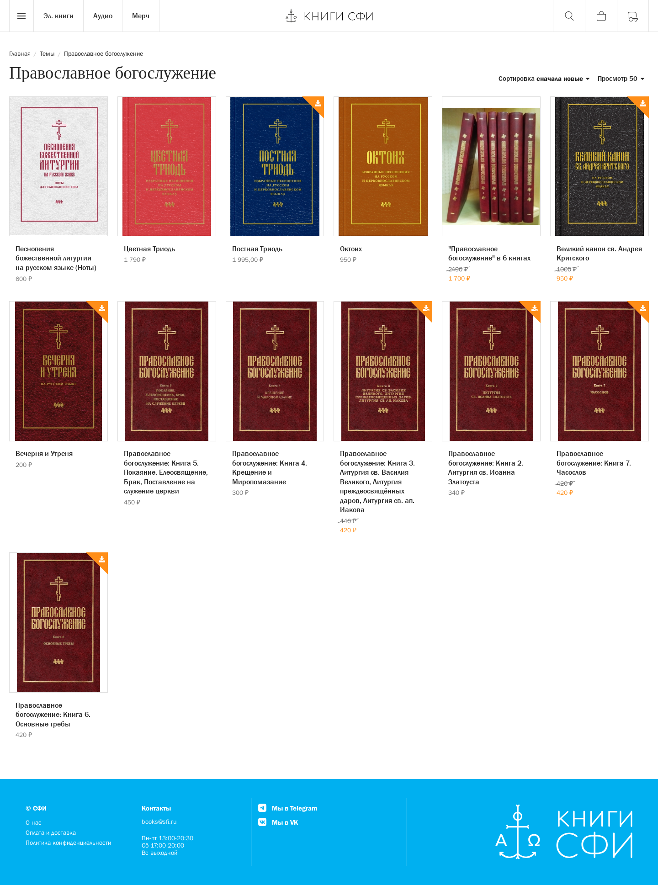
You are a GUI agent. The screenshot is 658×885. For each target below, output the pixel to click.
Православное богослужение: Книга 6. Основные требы (53, 714)
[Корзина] (601, 16)
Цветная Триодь (149, 248)
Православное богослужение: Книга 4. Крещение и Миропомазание (269, 467)
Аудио (102, 15)
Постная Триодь (257, 248)
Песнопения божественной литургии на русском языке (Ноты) (56, 257)
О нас (34, 822)
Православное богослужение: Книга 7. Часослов (594, 462)
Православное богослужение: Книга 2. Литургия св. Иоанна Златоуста (485, 467)
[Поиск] (569, 16)
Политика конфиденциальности (68, 842)
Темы (47, 53)
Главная (20, 53)
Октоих (351, 248)
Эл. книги (58, 15)
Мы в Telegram (287, 808)
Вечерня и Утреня (44, 453)
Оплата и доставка (51, 832)
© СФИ (36, 808)
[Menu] (21, 16)
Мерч (140, 15)
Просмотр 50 (621, 78)
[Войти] (633, 16)
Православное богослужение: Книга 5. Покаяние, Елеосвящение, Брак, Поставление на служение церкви (166, 472)
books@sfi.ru (159, 821)
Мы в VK (278, 822)
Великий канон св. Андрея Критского (599, 253)
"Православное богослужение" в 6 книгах (489, 253)
